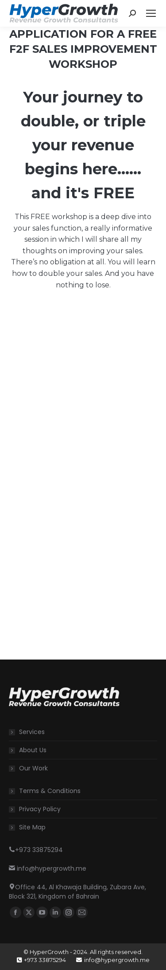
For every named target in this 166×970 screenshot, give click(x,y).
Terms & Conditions (50, 790)
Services (32, 731)
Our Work (33, 768)
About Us (32, 750)
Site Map (32, 827)
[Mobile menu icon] (151, 13)
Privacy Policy (40, 809)
